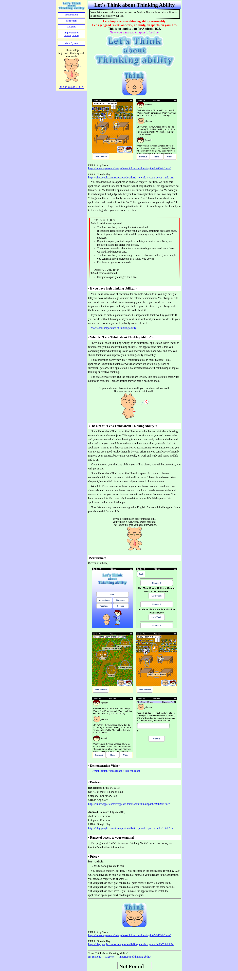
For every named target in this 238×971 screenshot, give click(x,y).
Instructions (94, 956)
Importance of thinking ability (135, 956)
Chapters (110, 956)
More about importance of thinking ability (113, 327)
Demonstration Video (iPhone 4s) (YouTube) (115, 770)
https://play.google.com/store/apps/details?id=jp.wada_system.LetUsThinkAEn (131, 177)
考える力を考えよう (71, 87)
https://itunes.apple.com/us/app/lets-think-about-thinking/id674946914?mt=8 (129, 168)
